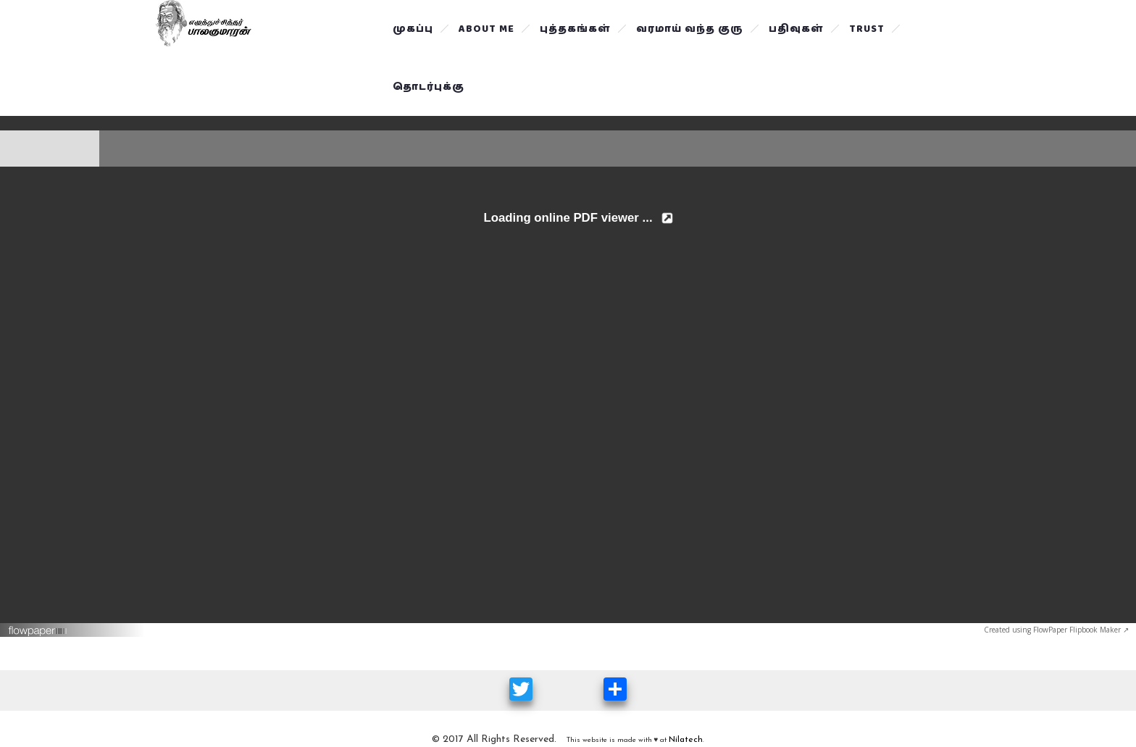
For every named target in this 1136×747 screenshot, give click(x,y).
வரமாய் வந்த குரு (689, 29)
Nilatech (686, 739)
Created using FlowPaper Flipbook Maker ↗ (1056, 630)
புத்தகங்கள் (575, 29)
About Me (486, 29)
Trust (867, 29)
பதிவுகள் (796, 29)
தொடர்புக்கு (428, 87)
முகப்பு (413, 29)
